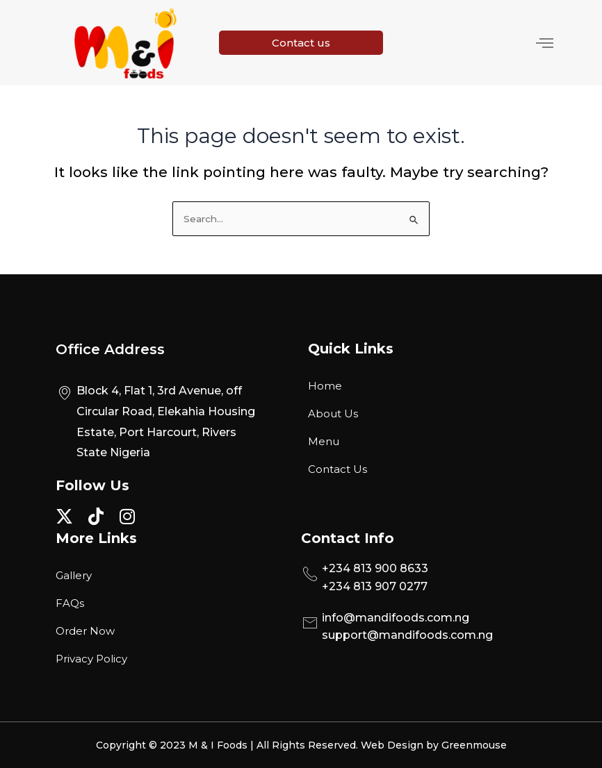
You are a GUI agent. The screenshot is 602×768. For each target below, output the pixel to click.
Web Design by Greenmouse (434, 745)
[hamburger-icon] (544, 43)
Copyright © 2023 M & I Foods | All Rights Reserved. (228, 745)
